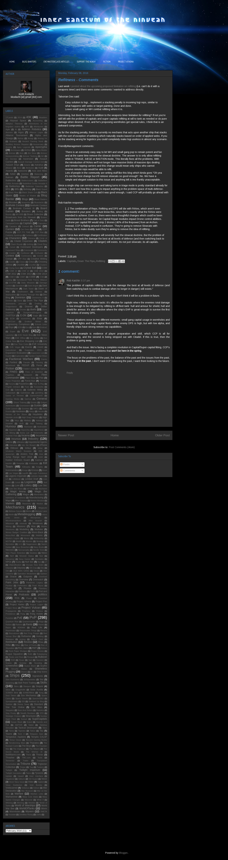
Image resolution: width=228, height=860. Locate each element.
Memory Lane (41, 511)
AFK (27, 127)
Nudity (18, 562)
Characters (15, 238)
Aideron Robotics (31, 129)
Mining (8, 526)
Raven (41, 624)
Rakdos (19, 624)
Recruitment (14, 633)
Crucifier (32, 265)
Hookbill (9, 423)
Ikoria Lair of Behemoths (31, 433)
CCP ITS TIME (24, 232)
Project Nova (11, 608)
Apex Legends (23, 147)
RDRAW (21, 627)
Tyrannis (39, 773)
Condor (12, 253)
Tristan (23, 767)
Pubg (22, 614)
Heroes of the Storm (16, 414)
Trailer (25, 761)
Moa (33, 526)
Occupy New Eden (34, 565)
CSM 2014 (41, 274)
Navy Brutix (39, 547)
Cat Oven (25, 229)
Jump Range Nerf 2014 (19, 457)
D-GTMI (12, 283)
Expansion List (37, 353)
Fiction (10, 368)
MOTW (9, 541)
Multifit (19, 541)
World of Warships (25, 805)
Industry (33, 438)
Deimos (38, 292)
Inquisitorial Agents (37, 442)
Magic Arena (17, 491)
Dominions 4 (37, 298)
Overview (23, 579)
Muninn (29, 541)
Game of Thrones (15, 396)
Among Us (42, 138)
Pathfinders (22, 586)
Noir (41, 556)
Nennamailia (23, 550)
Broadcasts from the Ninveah (21, 217)
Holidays (39, 420)
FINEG (13, 371)
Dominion (20, 297)
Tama (11, 731)
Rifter (8, 645)
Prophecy (26, 611)
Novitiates (39, 559)
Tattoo (32, 731)
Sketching (10, 683)
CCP (35, 229)
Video (30, 782)
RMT (34, 648)
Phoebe (27, 588)
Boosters (26, 211)
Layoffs (25, 473)
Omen (36, 571)
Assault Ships (12, 165)
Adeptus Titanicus (14, 124)
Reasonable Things (27, 630)
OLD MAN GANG (21, 571)
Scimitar (22, 663)
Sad (30, 660)
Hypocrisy (25, 430)
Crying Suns (14, 268)
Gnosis (34, 402)
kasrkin (9, 463)
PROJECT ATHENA (126, 61)
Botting (40, 211)
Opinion (43, 574)
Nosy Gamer (25, 559)
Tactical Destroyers (28, 728)
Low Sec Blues (16, 489)
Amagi (30, 138)
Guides (38, 405)
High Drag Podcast (30, 417)
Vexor (44, 779)
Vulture (36, 788)
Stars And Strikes (25, 710)
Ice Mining (10, 433)
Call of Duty (38, 220)
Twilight (9, 770)
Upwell (21, 776)
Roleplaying (42, 654)
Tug (31, 767)
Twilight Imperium (29, 770)
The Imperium (19, 749)
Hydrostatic (42, 427)
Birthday (27, 189)
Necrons (10, 550)
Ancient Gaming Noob (32, 141)
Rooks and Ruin (16, 657)
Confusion (39, 253)
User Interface (36, 776)
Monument (25, 535)
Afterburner (38, 127)
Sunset (24, 719)
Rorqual (30, 657)
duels (33, 309)
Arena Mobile (41, 150)
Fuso (27, 387)
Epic (34, 327)
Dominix (9, 301)
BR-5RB (19, 214)
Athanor (9, 168)
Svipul (29, 722)
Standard (38, 704)
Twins (28, 773)
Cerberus (30, 235)
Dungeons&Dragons (32, 312)
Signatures (37, 676)
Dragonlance (11, 307)
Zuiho (38, 814)
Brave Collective (35, 214)
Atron (19, 168)
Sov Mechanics (28, 695)
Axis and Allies (39, 171)
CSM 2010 (38, 271)
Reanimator (11, 630)
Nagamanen (31, 544)
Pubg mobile (36, 614)
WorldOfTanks (27, 808)
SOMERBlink (28, 693)
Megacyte (42, 508)
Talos (44, 728)
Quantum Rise (12, 622)
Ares (21, 153)
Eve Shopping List (29, 341)
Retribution (12, 642)
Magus (26, 494)
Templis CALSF (39, 737)
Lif (7, 479)
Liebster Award (37, 476)
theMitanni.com (13, 754)
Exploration (20, 356)
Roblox (44, 648)
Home (115, 435)
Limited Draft (31, 479)
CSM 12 (25, 271)
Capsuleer (42, 223)
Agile (8, 129)
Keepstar (20, 463)
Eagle (35, 315)
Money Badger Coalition (16, 532)
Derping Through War (29, 295)
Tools (40, 758)
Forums (12, 384)
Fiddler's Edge (29, 369)
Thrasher (10, 757)
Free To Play (38, 384)
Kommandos (12, 470)
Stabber (9, 704)
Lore (17, 485)
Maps (8, 500)
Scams (9, 663)
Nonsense (10, 559)
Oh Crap (33, 568)
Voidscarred (11, 788)
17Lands (9, 117)
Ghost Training (20, 402)
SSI (23, 701)
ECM (12, 318)
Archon (27, 150)
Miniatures (37, 523)
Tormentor (10, 761)
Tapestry (22, 731)
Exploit (9, 356)
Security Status (19, 669)
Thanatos (34, 743)
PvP (33, 617)
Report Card (37, 639)
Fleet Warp (30, 378)
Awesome (22, 171)
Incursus (16, 438)
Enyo (11, 327)
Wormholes (15, 811)
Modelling (24, 529)
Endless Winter (33, 321)
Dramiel (28, 306)
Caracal (25, 226)
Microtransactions (13, 521)
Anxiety (9, 147)
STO (42, 713)
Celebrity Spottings (14, 235)
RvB (13, 660)
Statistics (40, 710)
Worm (44, 808)
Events (28, 347)
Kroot (44, 470)
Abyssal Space (18, 120)
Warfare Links (37, 794)
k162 (41, 457)
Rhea (40, 642)
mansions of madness (15, 498)
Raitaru (9, 624)
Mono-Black (37, 532)
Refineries (26, 636)
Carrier (37, 226)
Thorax (39, 754)
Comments (67, 470)
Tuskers (40, 767)
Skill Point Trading (27, 683)
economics (25, 318)
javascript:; (10, 454)
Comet (12, 247)
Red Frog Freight (31, 633)
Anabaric (13, 141)
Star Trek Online (15, 707)
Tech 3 (21, 734)
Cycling (9, 280)
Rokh (30, 654)
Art (42, 156)
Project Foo (41, 601)
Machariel (43, 489)
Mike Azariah (35, 521)
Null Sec (29, 562)
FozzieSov (24, 384)
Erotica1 (43, 327)
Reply (70, 372)
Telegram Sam (36, 734)
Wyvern (29, 811)
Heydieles (37, 414)
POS (17, 598)
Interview (13, 445)
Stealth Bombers (27, 713)
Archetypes (16, 150)
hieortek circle (12, 417)
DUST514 (10, 315)
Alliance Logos (36, 132)
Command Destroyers (32, 247)
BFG (8, 189)
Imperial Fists (12, 436)
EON (20, 327)
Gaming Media (12, 399)
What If (40, 800)
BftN (17, 189)
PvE (19, 617)
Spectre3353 (37, 698)
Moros (26, 538)
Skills (43, 682)
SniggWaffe (20, 690)
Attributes (30, 168)
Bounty (9, 214)
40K (28, 117)
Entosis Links (41, 324)
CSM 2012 (11, 274)
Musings (40, 541)
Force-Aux (30, 381)
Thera (28, 755)
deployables (11, 295)
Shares (24, 672)
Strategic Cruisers (14, 716)
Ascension (28, 159)
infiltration (20, 442)
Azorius (25, 174)
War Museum (27, 791)
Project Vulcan (31, 607)
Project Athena (24, 601)
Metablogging (26, 514)
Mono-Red (10, 535)
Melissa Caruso (15, 511)
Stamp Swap (23, 704)
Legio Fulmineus (39, 473)
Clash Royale (17, 244)
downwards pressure (16, 304)
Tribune (25, 763)
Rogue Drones (37, 651)
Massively (26, 504)
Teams (9, 734)
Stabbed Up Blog (36, 701)
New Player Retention (15, 553)
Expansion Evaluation (16, 353)
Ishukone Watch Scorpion (19, 451)
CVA (42, 277)
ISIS (40, 451)
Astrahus (39, 165)
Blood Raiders (40, 199)
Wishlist (31, 803)
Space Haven (21, 698)
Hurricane (28, 427)
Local (17, 482)
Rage (41, 622)
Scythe (43, 666)
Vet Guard (33, 779)
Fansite (26, 362)
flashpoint (28, 375)
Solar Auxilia (36, 689)
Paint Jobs (12, 582)
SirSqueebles (29, 679)
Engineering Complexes (18, 324)
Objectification (15, 565)
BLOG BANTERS (29, 61)
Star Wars (36, 707)
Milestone (10, 523)
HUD (21, 423)
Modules (39, 529)
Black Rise (13, 192)
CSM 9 (12, 277)
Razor (8, 627)
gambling (39, 393)
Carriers (10, 229)
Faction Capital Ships (37, 356)
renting (22, 639)
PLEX (32, 591)
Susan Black (16, 722)
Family (44, 359)
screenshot (12, 665)
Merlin (11, 514)
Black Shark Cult (29, 192)
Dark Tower (28, 289)
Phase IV (11, 588)
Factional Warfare (21, 359)
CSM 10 (13, 271)
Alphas (21, 138)
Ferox (39, 365)
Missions (21, 526)
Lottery (28, 485)
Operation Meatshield (26, 574)
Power (29, 598)
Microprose (35, 518)
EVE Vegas (15, 347)
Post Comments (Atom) (122, 447)
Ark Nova (32, 153)
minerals (23, 523)
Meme (28, 511)
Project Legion (36, 604)
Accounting (38, 121)
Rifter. (17, 645)
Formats (43, 381)
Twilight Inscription (14, 773)
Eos (27, 327)
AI (16, 129)
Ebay (45, 315)
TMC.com (26, 758)
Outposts (27, 576)
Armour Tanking (30, 156)
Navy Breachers (23, 547)
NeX (12, 556)
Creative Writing (39, 259)
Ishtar (40, 448)
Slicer (8, 690)
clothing (29, 244)
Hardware (20, 411)
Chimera (31, 238)
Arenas (12, 153)
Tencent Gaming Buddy (36, 740)
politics (42, 594)
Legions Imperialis (18, 476)
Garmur (28, 399)
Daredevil (20, 286)
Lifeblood (16, 479)
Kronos (34, 470)
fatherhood (10, 365)
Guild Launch (12, 409)
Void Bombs (36, 785)
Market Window (37, 501)
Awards (9, 171)
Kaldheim (39, 460)
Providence (10, 614)
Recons (43, 630)
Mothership (38, 538)
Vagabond (10, 779)
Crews (22, 262)
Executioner (11, 350)
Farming (39, 362)
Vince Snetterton (14, 785)
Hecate (41, 411)
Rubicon (42, 656)
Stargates (10, 710)
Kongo (25, 470)
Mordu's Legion (12, 538)
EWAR (40, 347)
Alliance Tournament (17, 135)
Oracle (13, 576)
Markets (10, 503)
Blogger (123, 852)
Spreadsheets (12, 701)
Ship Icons (42, 672)
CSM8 (32, 277)
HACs (35, 409)
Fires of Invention (34, 372)
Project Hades (17, 604)
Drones (23, 309)
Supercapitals (39, 718)
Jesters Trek (26, 454)
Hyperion (13, 430)
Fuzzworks (38, 387)
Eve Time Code (21, 344)
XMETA (43, 811)
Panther (9, 586)
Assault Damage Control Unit (31, 162)
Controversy (26, 256)
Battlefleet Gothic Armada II (35, 183)
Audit (40, 168)
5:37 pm (85, 280)
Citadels (42, 240)
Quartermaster (28, 622)
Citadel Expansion (23, 241)
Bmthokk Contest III (23, 208)
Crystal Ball (30, 267)
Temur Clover (15, 740)
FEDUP (25, 365)
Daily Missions (28, 283)
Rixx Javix (23, 648)
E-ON (23, 315)
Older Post (162, 435)
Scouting (38, 663)
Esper (12, 331)
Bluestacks (39, 202)
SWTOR (18, 725)
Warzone (28, 800)
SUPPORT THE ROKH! (86, 61)
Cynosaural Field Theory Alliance (32, 280)
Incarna (25, 435)
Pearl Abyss (37, 586)
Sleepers (27, 686)
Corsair (9, 259)
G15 (7, 390)
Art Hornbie (11, 159)
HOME (12, 61)
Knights (39, 467)
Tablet (30, 725)
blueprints (26, 202)
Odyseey (9, 568)
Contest (10, 255)
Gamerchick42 (36, 396)
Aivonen (9, 132)
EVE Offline (20, 338)
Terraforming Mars (17, 743)
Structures (31, 716)
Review (28, 642)
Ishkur (28, 448)
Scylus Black (30, 666)
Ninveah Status (26, 556)
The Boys (26, 746)
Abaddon (43, 117)
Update (9, 776)
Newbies (33, 553)
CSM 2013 (26, 274)
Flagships (10, 375)
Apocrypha (41, 147)
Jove (41, 454)
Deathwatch (23, 292)
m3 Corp (30, 489)
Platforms (22, 591)
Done (19, 301)
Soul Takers (11, 695)
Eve (25, 331)
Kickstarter (33, 463)
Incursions (41, 435)
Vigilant (41, 782)
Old (7, 571)
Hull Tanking (36, 423)
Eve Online (34, 338)
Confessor (25, 253)
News (44, 553)
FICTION (106, 61)
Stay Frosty (11, 713)
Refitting (100, 261)
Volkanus (25, 788)
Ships (14, 675)
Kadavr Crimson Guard (18, 460)
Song (41, 693)
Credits (12, 262)
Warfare (19, 793)
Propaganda (11, 611)
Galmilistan (25, 393)
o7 (46, 562)
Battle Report (30, 177)
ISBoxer (14, 448)
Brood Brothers (21, 220)
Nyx (39, 562)
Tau (41, 731)
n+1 (20, 544)
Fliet (41, 378)
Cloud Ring (42, 244)
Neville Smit (38, 550)
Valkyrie (21, 779)
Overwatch (38, 579)
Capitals (71, 261)
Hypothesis (39, 430)
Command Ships (13, 250)
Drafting (38, 304)
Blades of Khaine (27, 196)
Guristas (25, 409)
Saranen (40, 660)
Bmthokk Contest (15, 205)
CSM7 (22, 277)
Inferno (9, 442)
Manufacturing (36, 497)
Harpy (31, 411)
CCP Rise (39, 232)
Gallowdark (10, 393)
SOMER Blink (12, 693)
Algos (21, 132)
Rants (29, 624)
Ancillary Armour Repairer (17, 144)
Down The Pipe (86, 261)
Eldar (39, 318)
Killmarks (26, 467)
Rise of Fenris (30, 645)
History (27, 420)
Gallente (18, 390)
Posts (65, 464)
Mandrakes (39, 494)
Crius (31, 262)
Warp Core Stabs (30, 797)
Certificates (42, 235)
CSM (44, 268)
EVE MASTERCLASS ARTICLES (56, 61)
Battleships (14, 186)
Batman (9, 177)
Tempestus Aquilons (16, 737)
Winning (20, 803)
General (41, 398)
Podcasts (24, 594)
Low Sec (42, 485)
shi (32, 672)
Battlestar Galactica (34, 186)
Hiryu (17, 420)
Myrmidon (10, 544)
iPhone (43, 445)
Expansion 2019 (33, 350)
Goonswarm (24, 406)
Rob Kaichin (73, 280)
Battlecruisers (27, 180)
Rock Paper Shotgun (18, 651)
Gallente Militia (35, 390)
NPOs (9, 562)
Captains (13, 226)
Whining (9, 803)
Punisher (9, 618)
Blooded (13, 202)
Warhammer (12, 797)
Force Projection (13, 381)
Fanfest (13, 362)
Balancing (39, 174)
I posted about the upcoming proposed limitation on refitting (102, 86)
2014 (20, 117)
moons (39, 535)
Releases (10, 639)
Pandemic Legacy (34, 583)
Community (42, 250)
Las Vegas (13, 473)
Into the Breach (29, 445)
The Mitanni (34, 749)
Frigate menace (13, 387)
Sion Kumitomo (12, 679)
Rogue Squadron (14, 654)
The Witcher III (34, 752)
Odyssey (21, 568)
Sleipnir (39, 686)
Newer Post (66, 435)
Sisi (41, 679)
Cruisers (43, 265)
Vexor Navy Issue (16, 782)
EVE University (39, 344)
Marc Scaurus (21, 501)
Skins (16, 686)
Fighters (43, 369)
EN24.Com (10, 321)
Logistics (30, 482)
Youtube (12, 814)
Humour (11, 426)
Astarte (27, 165)
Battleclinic (11, 180)
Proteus (39, 611)
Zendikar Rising (26, 814)
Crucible (20, 265)
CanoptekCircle (12, 223)
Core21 (40, 256)
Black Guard (41, 189)
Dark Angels (33, 286)
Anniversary (38, 144)
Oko (42, 568)
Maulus (40, 504)
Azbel (12, 174)
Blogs (25, 199)
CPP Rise (22, 259)
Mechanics (15, 507)
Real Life (37, 627)
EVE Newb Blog (25, 335)
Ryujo (21, 660)
